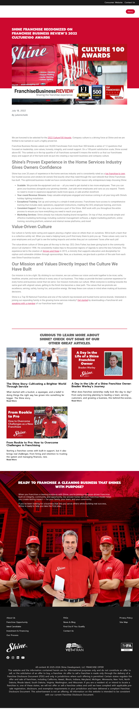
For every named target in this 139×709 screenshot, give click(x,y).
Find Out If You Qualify (74, 626)
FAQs (65, 617)
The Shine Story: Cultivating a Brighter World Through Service (36, 385)
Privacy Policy (125, 617)
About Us (11, 617)
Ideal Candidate (15, 626)
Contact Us (68, 630)
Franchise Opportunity (18, 622)
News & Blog (69, 622)
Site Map (123, 622)
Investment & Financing (18, 630)
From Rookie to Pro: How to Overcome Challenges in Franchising (32, 443)
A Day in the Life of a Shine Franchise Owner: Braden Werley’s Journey (101, 385)
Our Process (13, 635)
